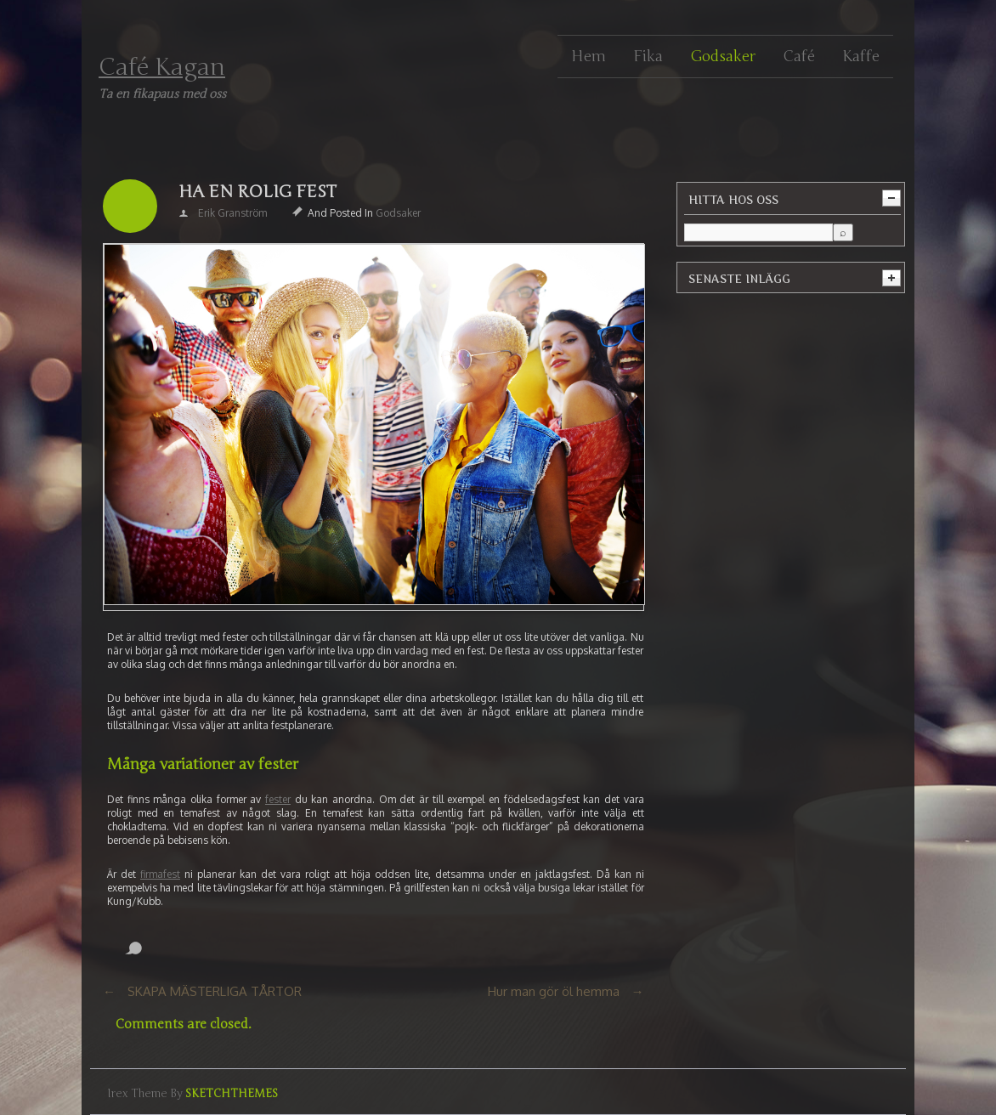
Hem (588, 56)
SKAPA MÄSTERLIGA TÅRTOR (214, 991)
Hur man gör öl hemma (554, 991)
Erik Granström (232, 213)
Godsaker (722, 56)
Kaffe (861, 56)
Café (799, 56)
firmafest (160, 874)
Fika (648, 56)
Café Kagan (162, 67)
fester (278, 799)
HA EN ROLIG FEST (257, 191)
